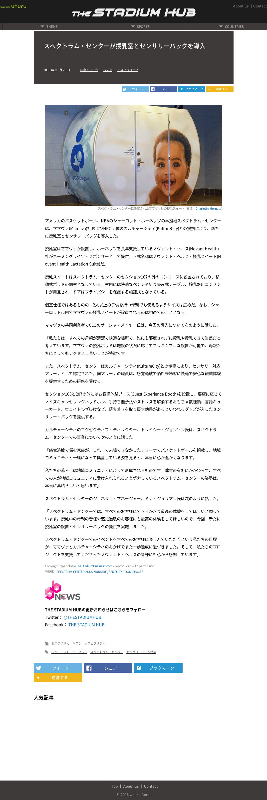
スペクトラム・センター (106, 652)
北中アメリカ (89, 70)
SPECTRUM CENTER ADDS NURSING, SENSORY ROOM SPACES (99, 572)
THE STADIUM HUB (86, 624)
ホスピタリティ (127, 70)
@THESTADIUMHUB (81, 617)
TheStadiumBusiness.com (94, 566)
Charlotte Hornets (208, 208)
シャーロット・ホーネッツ (69, 652)
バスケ (107, 70)
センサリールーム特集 (141, 652)
